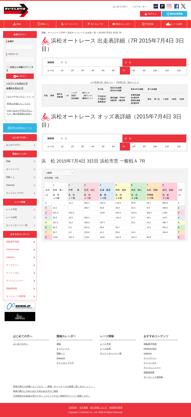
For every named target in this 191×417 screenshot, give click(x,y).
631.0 (55, 212)
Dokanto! (10, 185)
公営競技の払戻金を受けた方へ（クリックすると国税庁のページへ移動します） (51, 396)
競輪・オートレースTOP (53, 32)
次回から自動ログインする (19, 69)
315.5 (134, 212)
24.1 (55, 208)
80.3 (55, 227)
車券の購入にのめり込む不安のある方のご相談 (35, 391)
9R (144, 70)
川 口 (64, 62)
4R (93, 70)
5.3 (70, 227)
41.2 (102, 232)
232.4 (118, 237)
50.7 (149, 203)
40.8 (102, 208)
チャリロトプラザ (14, 193)
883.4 (165, 203)
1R (62, 70)
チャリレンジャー (14, 280)
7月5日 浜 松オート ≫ (127, 82)
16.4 (133, 208)
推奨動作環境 (115, 407)
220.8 (87, 232)
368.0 (165, 208)
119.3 (118, 203)
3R (82, 70)
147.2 (55, 222)
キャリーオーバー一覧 (17, 225)
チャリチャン (12, 265)
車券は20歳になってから (19, 103)
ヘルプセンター (139, 6)
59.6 (133, 203)
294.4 (87, 222)
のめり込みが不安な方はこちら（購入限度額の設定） (20, 112)
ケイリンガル (12, 273)
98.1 (149, 217)
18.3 (133, 232)
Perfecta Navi (12, 249)
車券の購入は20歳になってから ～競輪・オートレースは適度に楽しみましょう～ (54, 386)
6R (113, 70)
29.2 (133, 222)
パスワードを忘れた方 (17, 83)
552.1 (87, 203)
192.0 (71, 212)
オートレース (12, 169)
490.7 (87, 208)
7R (123, 70)
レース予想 (11, 209)
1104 (102, 212)
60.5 (55, 217)
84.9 (149, 237)
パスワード (12, 54)
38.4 (102, 227)
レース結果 (11, 217)
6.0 (148, 208)
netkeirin (10, 257)
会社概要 (83, 407)
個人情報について (98, 407)
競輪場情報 (11, 288)
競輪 (8, 161)
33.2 (149, 222)
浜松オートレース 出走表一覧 (81, 32)
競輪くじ (10, 177)
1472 (164, 217)
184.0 (165, 232)
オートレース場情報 (16, 296)
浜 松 (128, 62)
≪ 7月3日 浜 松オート (101, 82)
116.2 (118, 217)
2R (72, 70)
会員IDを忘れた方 (14, 88)
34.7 (117, 227)
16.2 (71, 222)
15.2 (149, 227)
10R (155, 70)
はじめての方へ (120, 6)
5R (103, 70)
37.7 (133, 217)
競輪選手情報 (12, 241)
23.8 (71, 217)
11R (167, 70)
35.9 (117, 208)
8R (133, 70)
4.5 (70, 232)
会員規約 (73, 407)
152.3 (102, 203)
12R (179, 70)
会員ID (10, 41)
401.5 (87, 227)
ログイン (19, 76)
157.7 (102, 222)
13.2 (71, 203)
